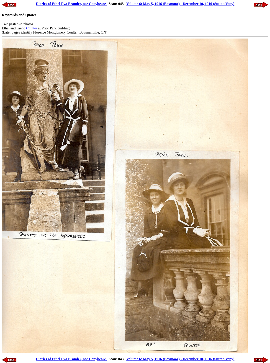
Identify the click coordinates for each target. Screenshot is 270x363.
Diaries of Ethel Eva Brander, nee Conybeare (71, 4)
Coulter (31, 28)
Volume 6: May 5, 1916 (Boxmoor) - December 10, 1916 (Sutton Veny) (180, 4)
